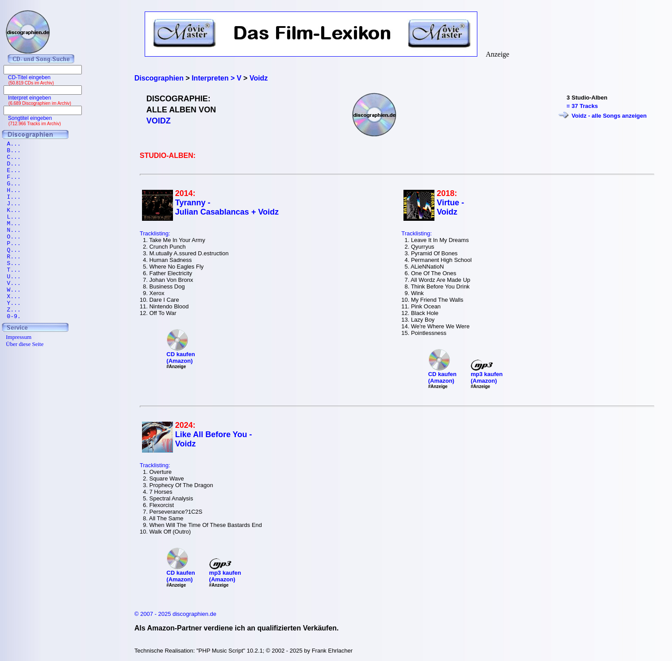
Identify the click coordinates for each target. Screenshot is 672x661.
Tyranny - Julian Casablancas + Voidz (227, 207)
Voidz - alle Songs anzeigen (609, 115)
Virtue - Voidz (450, 207)
